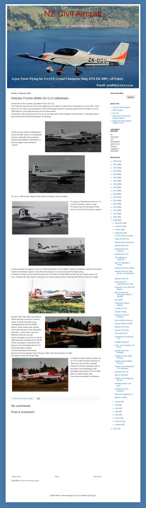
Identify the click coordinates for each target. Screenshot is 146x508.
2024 (115, 168)
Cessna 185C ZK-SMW (123, 324)
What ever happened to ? (124, 394)
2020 (115, 181)
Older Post (97, 477)
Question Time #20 (122, 330)
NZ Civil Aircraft (73, 13)
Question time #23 (121, 246)
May (117, 411)
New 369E (118, 300)
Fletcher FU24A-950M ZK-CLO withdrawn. (124, 367)
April (117, 415)
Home (57, 477)
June (117, 408)
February (118, 421)
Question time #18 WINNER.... (121, 390)
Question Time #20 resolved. (122, 316)
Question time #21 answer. (125, 268)
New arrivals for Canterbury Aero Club (124, 283)
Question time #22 (121, 254)
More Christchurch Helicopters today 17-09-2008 (124, 295)
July (117, 405)
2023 (115, 171)
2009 (115, 217)
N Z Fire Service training (124, 236)
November (119, 226)
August (118, 402)
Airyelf (77, 495)
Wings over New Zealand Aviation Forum (122, 122)
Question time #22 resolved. (121, 250)
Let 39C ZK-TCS (121, 308)
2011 (115, 210)
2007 (115, 429)
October (118, 230)
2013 (115, 204)
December (119, 223)
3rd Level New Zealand (121, 107)
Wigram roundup (121, 397)
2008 (115, 220)
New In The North (121, 375)
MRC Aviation (118, 110)
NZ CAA (116, 113)
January (118, 425)
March (117, 418)
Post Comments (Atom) (30, 481)
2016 (115, 194)
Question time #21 (121, 279)
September (119, 233)
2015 (115, 197)
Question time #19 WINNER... (121, 352)
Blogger (93, 495)
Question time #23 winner (124, 242)
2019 (115, 184)
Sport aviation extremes (123, 320)
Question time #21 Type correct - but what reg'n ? (124, 273)
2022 (115, 174)
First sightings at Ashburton (121, 258)
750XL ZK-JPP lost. (122, 239)
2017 (115, 191)
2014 (115, 201)
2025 (115, 164)
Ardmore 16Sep (120, 312)
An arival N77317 (121, 333)
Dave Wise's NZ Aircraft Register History (121, 117)
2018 (115, 187)
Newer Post (16, 477)
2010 (115, 214)
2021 (115, 178)
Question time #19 (121, 372)
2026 (115, 161)
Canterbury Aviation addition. (122, 304)
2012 (115, 207)
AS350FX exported (122, 342)
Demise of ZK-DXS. (122, 327)
